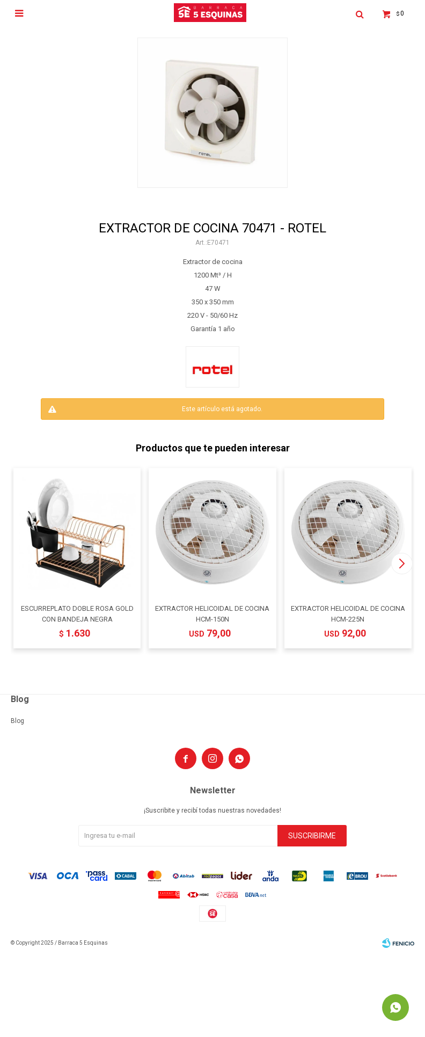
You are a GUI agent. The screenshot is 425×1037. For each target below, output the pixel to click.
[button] (401, 563)
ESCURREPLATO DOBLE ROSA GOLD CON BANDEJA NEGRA (77, 613)
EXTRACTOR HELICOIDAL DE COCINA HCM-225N (348, 613)
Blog (17, 721)
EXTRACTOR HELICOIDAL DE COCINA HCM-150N (212, 613)
